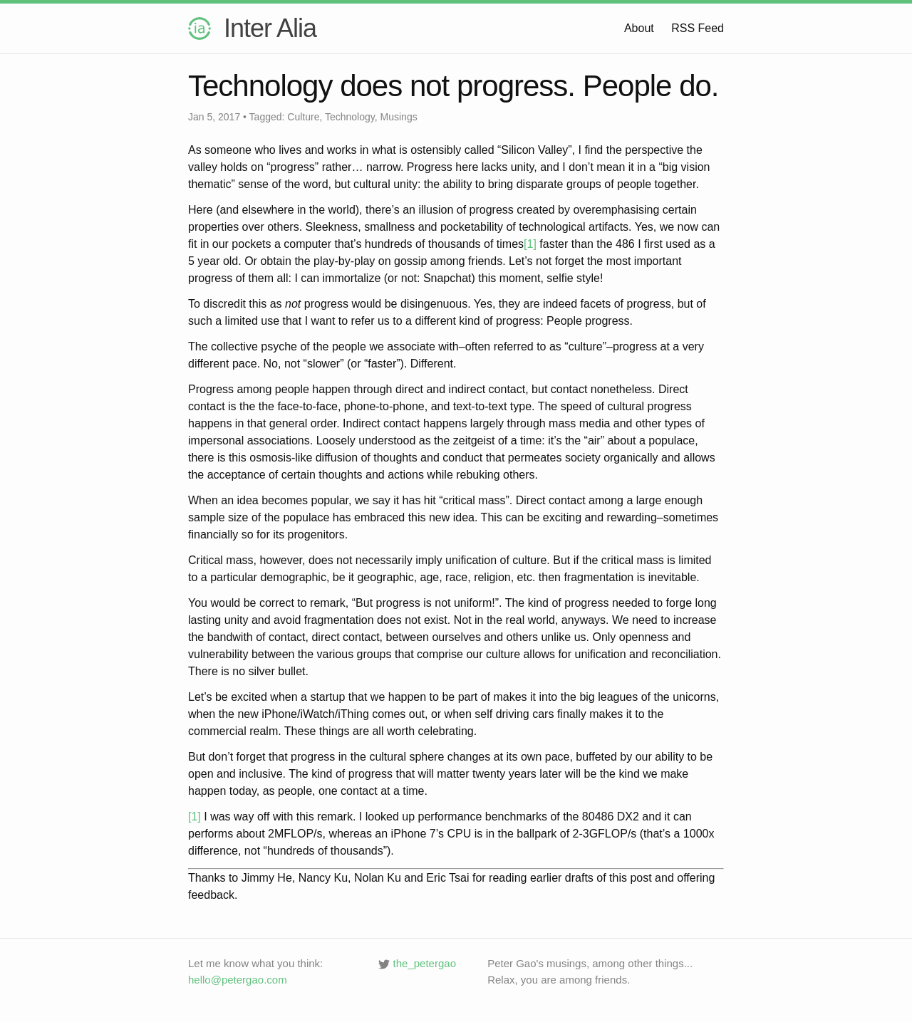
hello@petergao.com (237, 980)
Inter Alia (252, 28)
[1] (530, 244)
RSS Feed (697, 28)
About (639, 28)
